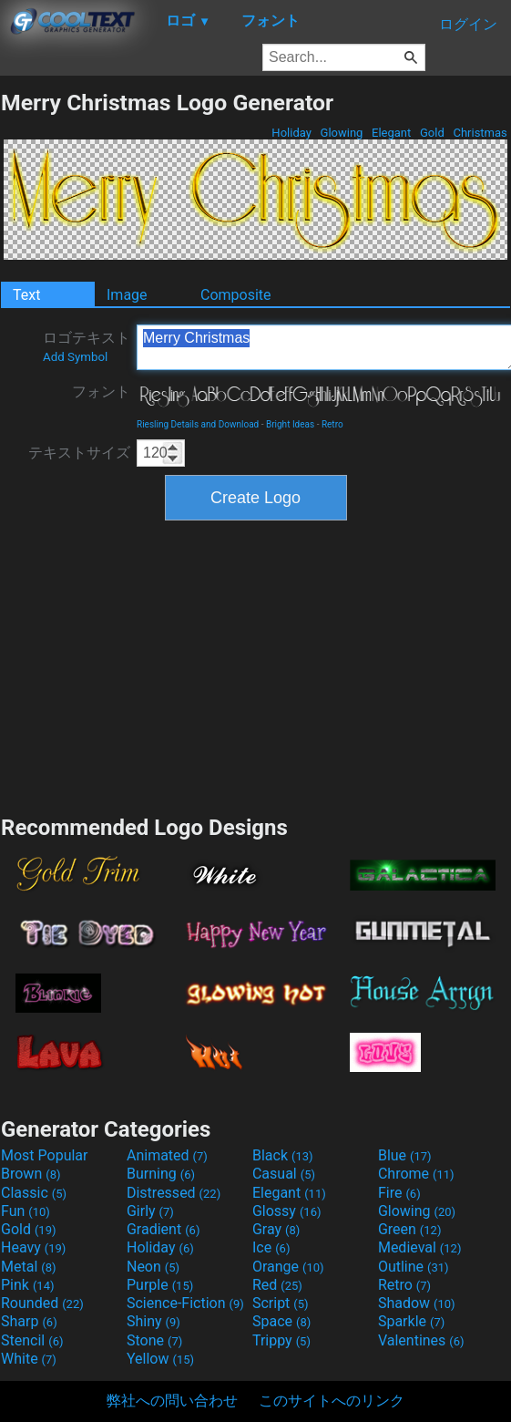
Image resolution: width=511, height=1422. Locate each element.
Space (281, 1321)
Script (280, 1303)
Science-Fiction (185, 1303)
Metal (28, 1266)
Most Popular (44, 1155)
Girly (150, 1211)
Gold (432, 132)
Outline (413, 1266)
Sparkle (411, 1321)
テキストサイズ (79, 452)
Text (26, 295)
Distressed (173, 1192)
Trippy (281, 1340)
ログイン (468, 24)
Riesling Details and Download (198, 424)
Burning (161, 1173)
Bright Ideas (290, 424)
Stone (154, 1340)
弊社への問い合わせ (172, 1400)
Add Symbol (75, 357)
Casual (283, 1173)
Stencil (32, 1340)
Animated (167, 1155)
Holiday (291, 132)
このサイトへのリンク (331, 1400)
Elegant (391, 132)
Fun (25, 1211)
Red (277, 1284)
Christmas (480, 132)
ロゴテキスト (86, 346)
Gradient (163, 1229)
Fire (399, 1192)
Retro (332, 424)
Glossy (287, 1211)
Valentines (421, 1340)
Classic (33, 1192)
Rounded (42, 1303)
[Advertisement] (256, 665)
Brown (30, 1173)
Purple (160, 1284)
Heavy (33, 1247)
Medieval (420, 1247)
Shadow (416, 1303)
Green (410, 1229)
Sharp (29, 1321)
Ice (271, 1247)
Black (282, 1155)
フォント (101, 391)
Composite (235, 295)
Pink (28, 1284)
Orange (288, 1266)
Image (127, 295)
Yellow (160, 1358)
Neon (153, 1266)
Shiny (153, 1321)
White (28, 1358)
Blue (405, 1155)
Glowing (341, 132)
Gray (276, 1229)
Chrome (416, 1173)
